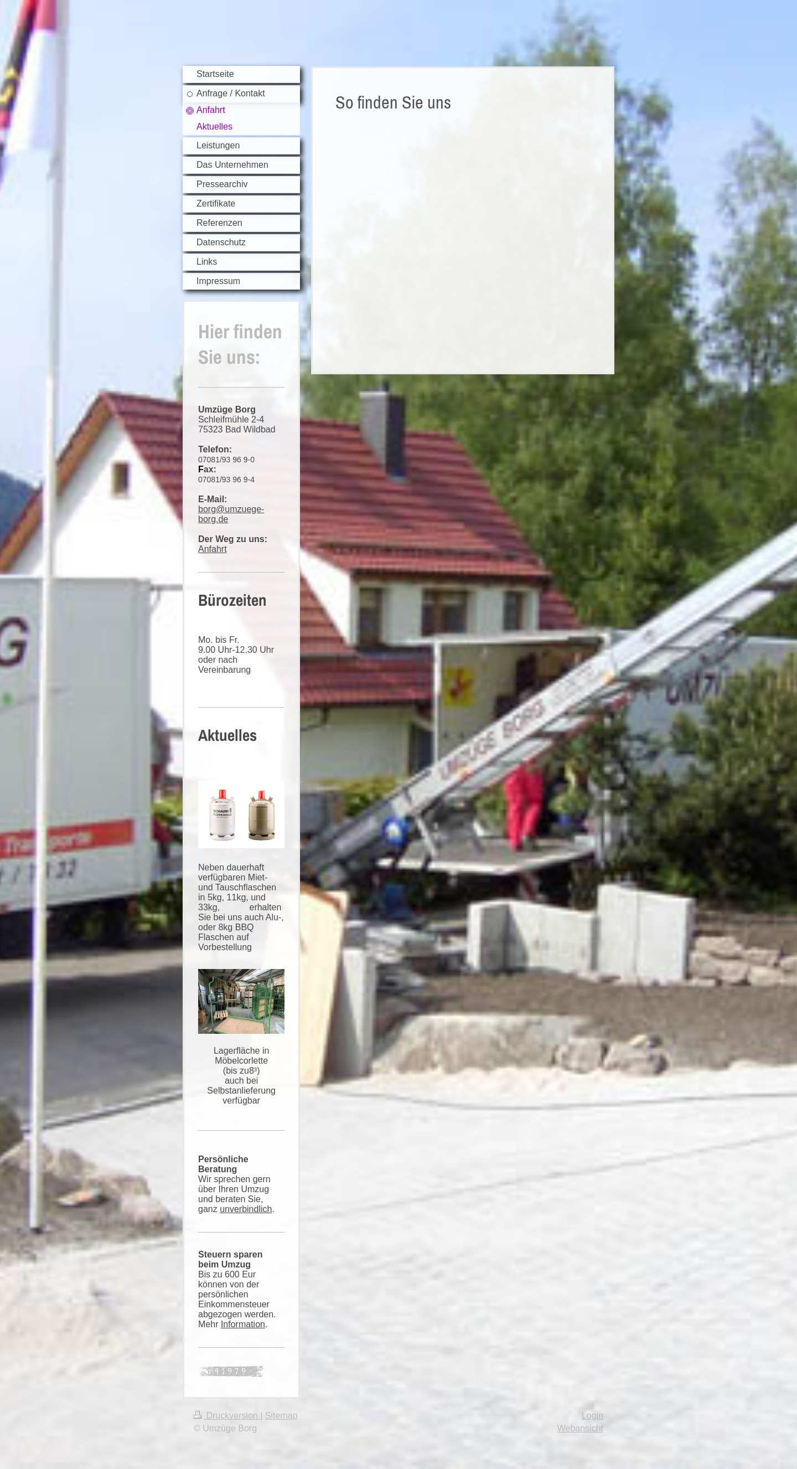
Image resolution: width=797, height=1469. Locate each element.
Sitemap (281, 1415)
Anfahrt (212, 549)
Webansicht (580, 1428)
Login (592, 1415)
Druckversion (227, 1415)
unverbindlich (246, 1209)
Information (243, 1324)
